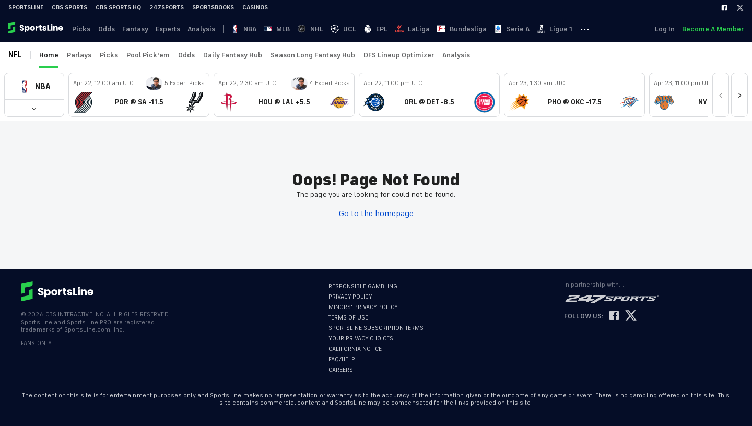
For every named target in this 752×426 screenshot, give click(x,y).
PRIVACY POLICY (350, 297)
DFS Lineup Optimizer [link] (398, 55)
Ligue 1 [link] (568, 29)
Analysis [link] (206, 29)
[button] (34, 86)
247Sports (166, 7)
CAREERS (340, 370)
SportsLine (25, 7)
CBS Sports (69, 7)
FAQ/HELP (341, 359)
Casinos (255, 7)
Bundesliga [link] (473, 29)
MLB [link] (284, 29)
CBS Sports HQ (118, 7)
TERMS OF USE (348, 318)
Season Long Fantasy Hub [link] (313, 55)
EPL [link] (385, 29)
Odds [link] (108, 29)
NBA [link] (250, 29)
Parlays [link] (79, 55)
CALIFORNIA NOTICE (355, 349)
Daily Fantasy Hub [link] (232, 55)
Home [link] (48, 55)
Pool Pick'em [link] (148, 55)
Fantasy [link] (138, 29)
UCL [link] (352, 29)
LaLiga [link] (423, 29)
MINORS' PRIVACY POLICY (363, 307)
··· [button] (599, 29)
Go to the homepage (376, 213)
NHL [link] (318, 29)
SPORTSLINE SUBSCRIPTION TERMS (376, 328)
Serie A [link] (524, 29)
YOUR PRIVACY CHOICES (360, 338)
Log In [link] (664, 29)
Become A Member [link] (713, 29)
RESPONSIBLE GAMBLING (362, 286)
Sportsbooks (213, 7)
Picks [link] (82, 29)
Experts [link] (171, 29)
